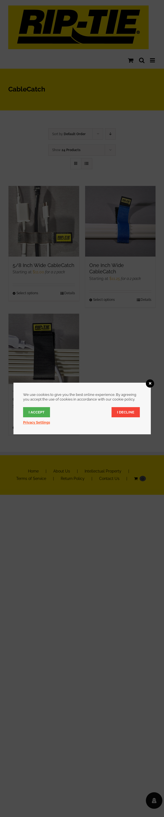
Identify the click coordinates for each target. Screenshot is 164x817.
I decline (125, 412)
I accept (37, 412)
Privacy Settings (36, 422)
